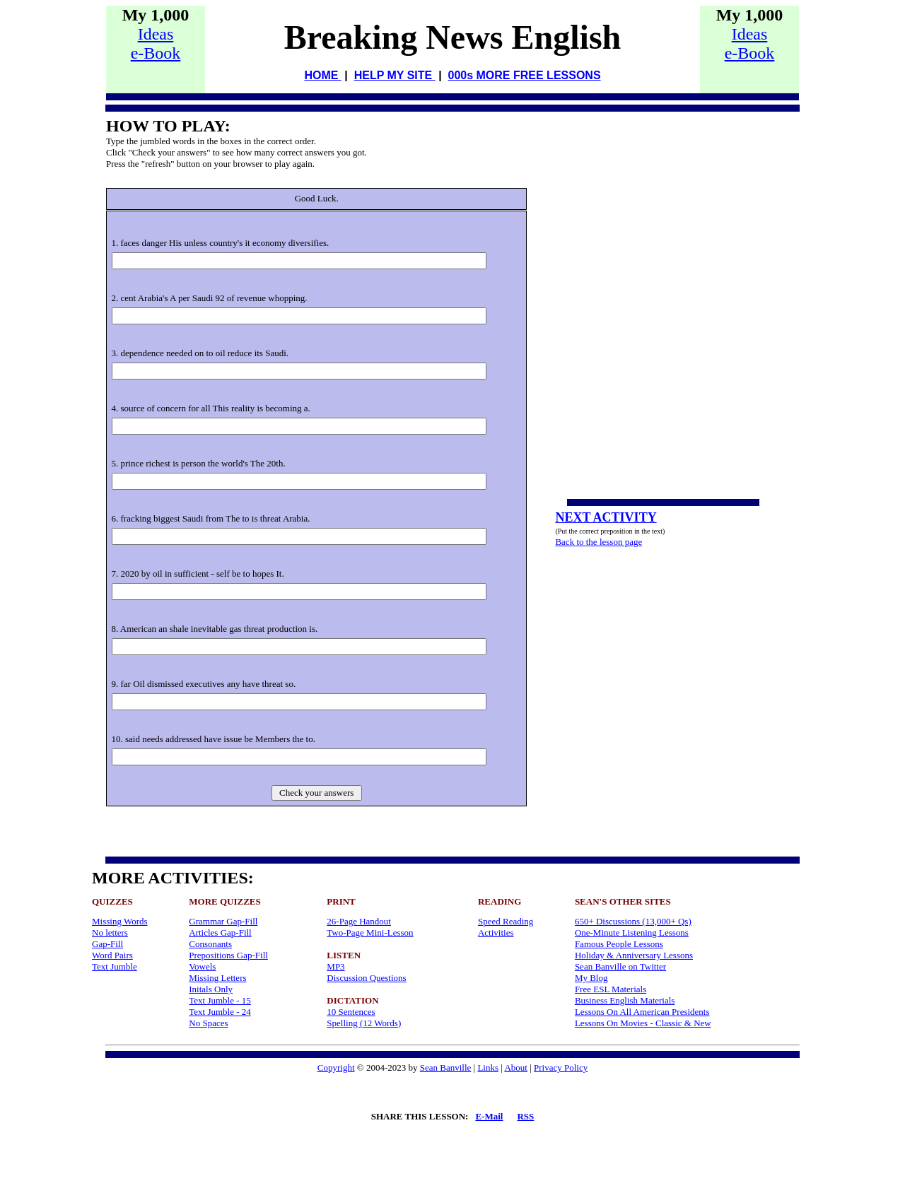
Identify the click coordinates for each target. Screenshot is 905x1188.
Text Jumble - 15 (220, 1000)
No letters (110, 932)
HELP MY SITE (395, 75)
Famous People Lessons (619, 944)
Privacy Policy (561, 1067)
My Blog (591, 977)
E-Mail (489, 1116)
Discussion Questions (366, 977)
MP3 (335, 966)
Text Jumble (114, 966)
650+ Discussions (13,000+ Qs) (633, 921)
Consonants (210, 944)
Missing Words (120, 921)
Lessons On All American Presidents (642, 1011)
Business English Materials (625, 1000)
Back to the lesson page (598, 541)
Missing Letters (217, 977)
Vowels (202, 966)
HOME (322, 75)
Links (487, 1067)
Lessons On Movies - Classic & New (643, 1023)
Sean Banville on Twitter (620, 966)
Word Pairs (112, 955)
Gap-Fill (107, 944)
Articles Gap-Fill (220, 932)
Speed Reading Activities (505, 927)
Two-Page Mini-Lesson (370, 932)
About (515, 1067)
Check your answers (316, 792)
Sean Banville (446, 1067)
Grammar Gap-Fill (223, 921)
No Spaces (208, 1023)
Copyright (336, 1067)
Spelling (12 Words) (364, 1023)
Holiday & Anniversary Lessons (634, 955)
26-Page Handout (359, 921)
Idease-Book (156, 43)
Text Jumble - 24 (220, 1011)
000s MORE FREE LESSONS (524, 75)
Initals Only (211, 989)
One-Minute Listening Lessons (632, 932)
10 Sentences (351, 1011)
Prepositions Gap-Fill (228, 955)
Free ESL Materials (610, 989)
